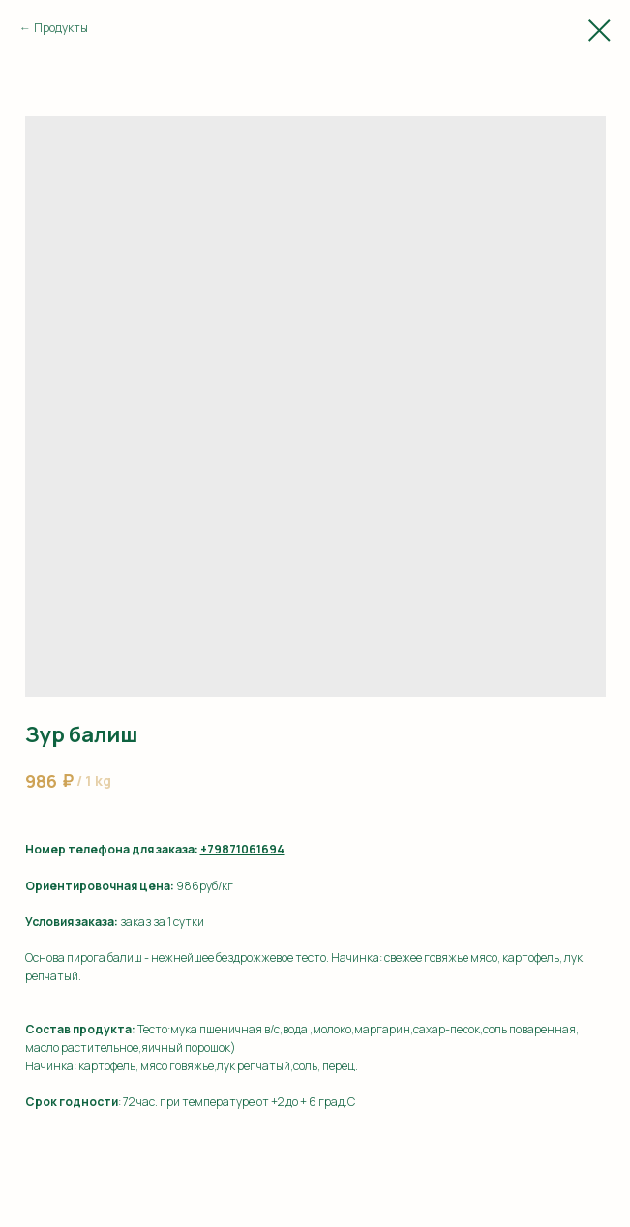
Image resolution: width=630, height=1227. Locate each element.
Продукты (61, 27)
